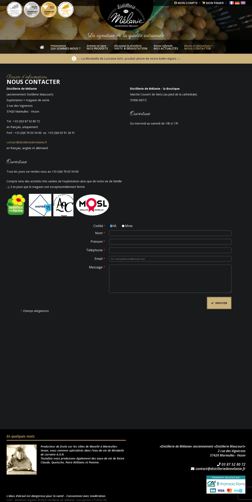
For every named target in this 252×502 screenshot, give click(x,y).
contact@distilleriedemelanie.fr (27, 142)
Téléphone (95, 250)
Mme (129, 225)
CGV (9, 500)
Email (100, 258)
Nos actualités (166, 47)
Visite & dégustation (130, 47)
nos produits (97, 47)
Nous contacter (198, 47)
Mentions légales (26, 500)
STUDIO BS (99, 500)
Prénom (98, 241)
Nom (100, 233)
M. (115, 225)
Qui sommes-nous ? (65, 47)
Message (97, 267)
